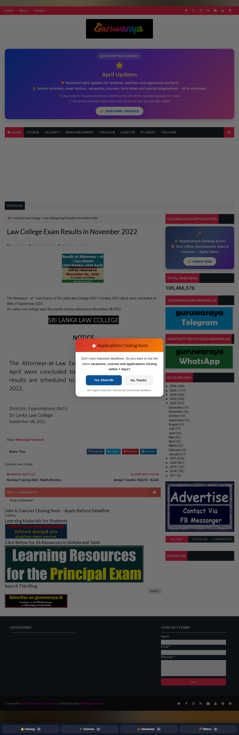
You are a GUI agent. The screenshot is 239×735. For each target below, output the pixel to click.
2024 (173, 394)
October (174, 416)
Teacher (168, 132)
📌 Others (208, 729)
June (172, 433)
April (172, 441)
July (172, 428)
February (175, 450)
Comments (223, 539)
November (176, 411)
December (176, 407)
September (176, 420)
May (172, 437)
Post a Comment (21, 500)
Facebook (37, 439)
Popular (200, 539)
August (174, 424)
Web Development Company (39, 703)
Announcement (79, 132)
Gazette (127, 132)
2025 (173, 390)
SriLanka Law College (27, 218)
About (23, 10)
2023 (173, 399)
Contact (39, 10)
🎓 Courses (89, 729)
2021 (173, 458)
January (174, 454)
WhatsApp (23, 439)
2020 (173, 462)
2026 (173, 386)
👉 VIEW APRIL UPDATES (119, 111)
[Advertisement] (119, 169)
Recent (177, 539)
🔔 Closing (31, 729)
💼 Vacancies (149, 729)
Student (148, 132)
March (173, 445)
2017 (173, 475)
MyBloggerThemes (92, 703)
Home (9, 10)
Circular (107, 132)
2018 (173, 471)
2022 (173, 403)
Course (32, 132)
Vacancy (52, 132)
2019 (173, 467)
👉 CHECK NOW (200, 261)
